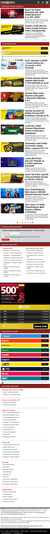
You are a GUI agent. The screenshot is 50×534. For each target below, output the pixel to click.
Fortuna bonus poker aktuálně (9, 404)
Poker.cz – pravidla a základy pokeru (35, 250)
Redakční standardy (14, 531)
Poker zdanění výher (7, 494)
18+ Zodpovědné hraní (6, 533)
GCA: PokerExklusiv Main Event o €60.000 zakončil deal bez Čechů (37, 192)
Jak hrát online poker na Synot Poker (11, 454)
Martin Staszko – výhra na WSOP (10, 481)
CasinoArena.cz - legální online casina (35, 252)
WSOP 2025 (5, 476)
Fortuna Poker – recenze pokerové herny (12, 394)
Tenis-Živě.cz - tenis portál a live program (13, 260)
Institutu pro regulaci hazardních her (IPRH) (13, 512)
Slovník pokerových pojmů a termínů (11, 424)
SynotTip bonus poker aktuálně (9, 402)
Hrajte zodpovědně (5, 517)
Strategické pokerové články (9, 436)
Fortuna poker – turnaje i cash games (11, 456)
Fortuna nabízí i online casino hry (10, 499)
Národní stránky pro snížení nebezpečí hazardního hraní (16, 527)
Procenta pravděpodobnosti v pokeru (11, 417)
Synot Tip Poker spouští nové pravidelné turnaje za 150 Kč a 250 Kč (36, 176)
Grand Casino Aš (6, 474)
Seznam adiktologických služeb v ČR (31, 525)
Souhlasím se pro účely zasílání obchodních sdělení (22, 236)
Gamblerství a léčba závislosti (9, 491)
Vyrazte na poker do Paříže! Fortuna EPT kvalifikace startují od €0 (37, 113)
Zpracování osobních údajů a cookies (38, 531)
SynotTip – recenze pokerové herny (10, 392)
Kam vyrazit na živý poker (8, 464)
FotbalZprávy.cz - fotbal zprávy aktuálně (12, 255)
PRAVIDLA (13, 6)
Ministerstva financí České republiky (10, 510)
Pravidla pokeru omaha (8, 429)
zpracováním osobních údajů (17, 236)
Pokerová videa (6, 434)
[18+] (38, 2)
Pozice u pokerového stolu (9, 427)
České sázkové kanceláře (8, 501)
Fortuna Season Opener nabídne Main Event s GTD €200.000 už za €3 (37, 80)
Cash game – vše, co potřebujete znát (11, 422)
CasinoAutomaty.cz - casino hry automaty (36, 261)
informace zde (29, 520)
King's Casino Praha (7, 471)
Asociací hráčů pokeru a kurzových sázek (16, 514)
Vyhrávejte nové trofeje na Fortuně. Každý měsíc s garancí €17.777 (36, 145)
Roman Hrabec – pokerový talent (10, 479)
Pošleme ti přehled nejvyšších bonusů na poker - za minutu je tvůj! (23, 230)
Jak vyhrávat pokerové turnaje (9, 419)
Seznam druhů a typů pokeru (9, 432)
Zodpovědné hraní (41, 512)
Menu (47, 2)
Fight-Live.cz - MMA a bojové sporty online (13, 252)
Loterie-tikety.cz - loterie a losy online (35, 259)
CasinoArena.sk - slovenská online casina (36, 270)
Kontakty (7, 531)
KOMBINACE (20, 6)
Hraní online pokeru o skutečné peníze (11, 451)
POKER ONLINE (6, 6)
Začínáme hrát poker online (9, 447)
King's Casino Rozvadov (8, 469)
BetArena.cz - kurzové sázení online (11, 250)
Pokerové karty (6, 467)
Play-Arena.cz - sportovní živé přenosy (35, 264)
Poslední (33, 222)
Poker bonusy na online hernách (10, 449)
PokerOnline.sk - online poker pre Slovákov (36, 273)
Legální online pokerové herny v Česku (11, 444)
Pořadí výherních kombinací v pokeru (11, 414)
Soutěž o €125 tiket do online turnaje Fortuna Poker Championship (36, 28)
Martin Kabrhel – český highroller (10, 484)
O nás (2, 531)
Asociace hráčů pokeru (8, 496)
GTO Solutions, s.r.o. (18, 533)
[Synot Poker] (12, 303)
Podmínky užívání (25, 531)
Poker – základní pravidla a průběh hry (11, 412)
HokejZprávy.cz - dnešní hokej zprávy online (13, 257)
